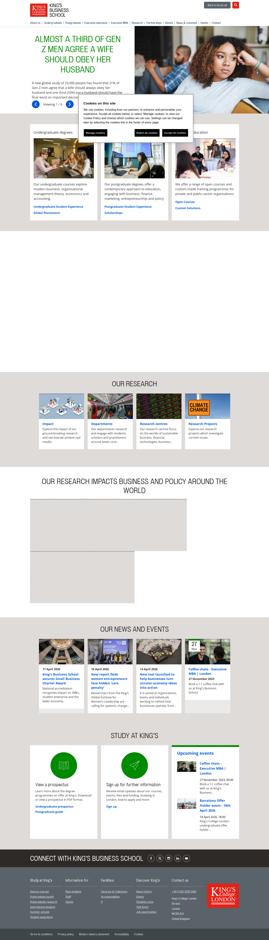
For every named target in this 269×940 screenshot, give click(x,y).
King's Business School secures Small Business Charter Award (61, 678)
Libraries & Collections (114, 891)
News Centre (144, 891)
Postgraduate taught (42, 896)
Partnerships (154, 23)
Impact (48, 424)
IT (102, 902)
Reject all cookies (147, 133)
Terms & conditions (41, 934)
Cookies (138, 934)
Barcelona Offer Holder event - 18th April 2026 (215, 805)
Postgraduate (73, 23)
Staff (68, 896)
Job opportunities (146, 912)
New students (73, 891)
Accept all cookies (175, 133)
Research (137, 23)
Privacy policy (66, 934)
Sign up (111, 806)
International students (42, 907)
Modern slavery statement (94, 934)
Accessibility (122, 934)
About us (35, 23)
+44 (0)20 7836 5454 (184, 891)
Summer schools (39, 912)
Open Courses (185, 202)
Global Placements (47, 213)
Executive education (95, 23)
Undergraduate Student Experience (58, 207)
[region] (135, 118)
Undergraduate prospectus (54, 806)
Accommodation (110, 896)
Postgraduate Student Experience (128, 207)
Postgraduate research (43, 902)
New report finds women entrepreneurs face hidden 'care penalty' (109, 681)
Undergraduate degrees (53, 132)
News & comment (186, 23)
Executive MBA (119, 23)
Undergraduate (53, 23)
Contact (216, 23)
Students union (145, 902)
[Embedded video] (134, 312)
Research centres (154, 424)
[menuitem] (37, 23)
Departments (101, 424)
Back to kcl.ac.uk (217, 5)
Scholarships (113, 213)
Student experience (41, 917)
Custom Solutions (187, 208)
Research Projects (203, 424)
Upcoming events (195, 753)
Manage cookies (95, 133)
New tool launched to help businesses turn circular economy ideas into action (158, 681)
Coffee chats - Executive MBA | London (208, 671)
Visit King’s (142, 907)
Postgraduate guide (49, 812)
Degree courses (39, 891)
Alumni (169, 23)
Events (204, 23)
